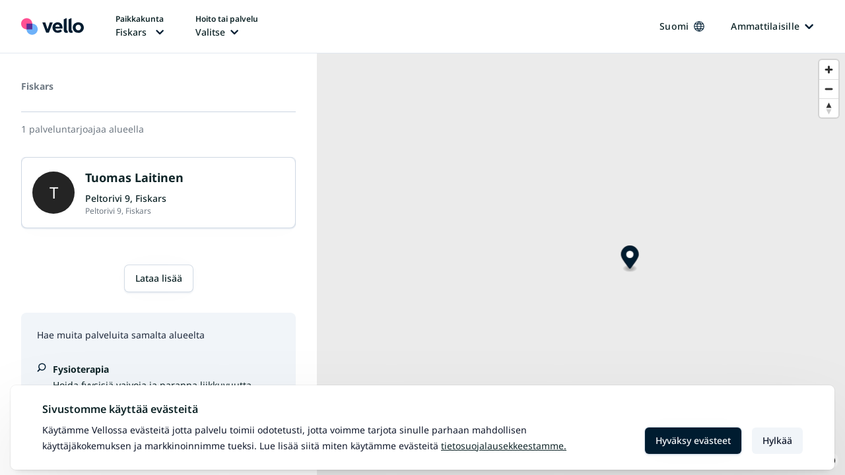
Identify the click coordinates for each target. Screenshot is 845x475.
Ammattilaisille (772, 26)
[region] (581, 264)
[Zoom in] (828, 69)
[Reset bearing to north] (828, 107)
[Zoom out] (828, 88)
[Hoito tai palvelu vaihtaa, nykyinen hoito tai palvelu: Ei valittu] (227, 26)
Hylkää (777, 440)
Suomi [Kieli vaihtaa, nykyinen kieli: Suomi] (681, 26)
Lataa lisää (158, 278)
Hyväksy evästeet (693, 440)
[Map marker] (630, 258)
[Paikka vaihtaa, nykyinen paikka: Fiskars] (139, 26)
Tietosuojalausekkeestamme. (503, 445)
